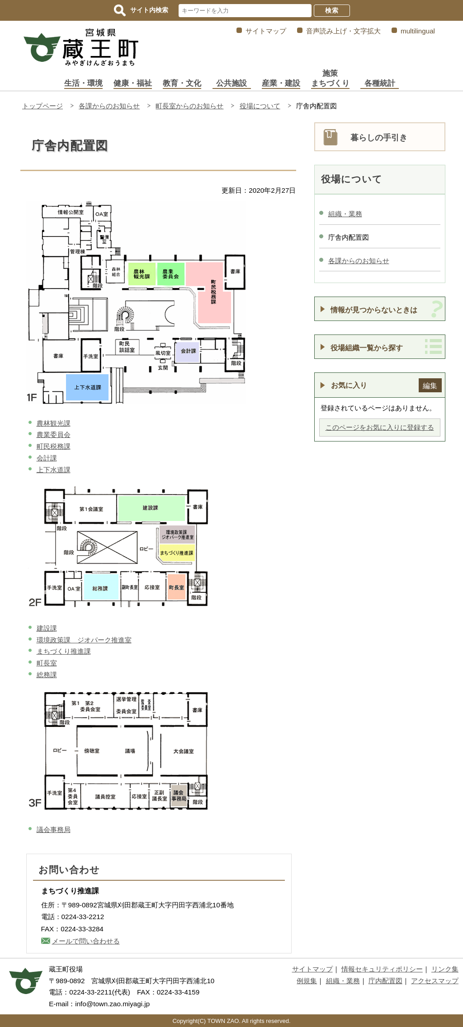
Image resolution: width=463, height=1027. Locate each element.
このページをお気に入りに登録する (380, 427)
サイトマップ (266, 31)
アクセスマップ (434, 981)
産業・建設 (281, 83)
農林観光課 (54, 423)
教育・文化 (182, 83)
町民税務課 (54, 446)
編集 (430, 385)
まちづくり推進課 (64, 651)
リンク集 (444, 969)
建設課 (47, 628)
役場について (260, 106)
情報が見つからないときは (374, 310)
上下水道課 (54, 470)
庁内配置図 (385, 981)
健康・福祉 (132, 83)
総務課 (47, 674)
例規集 (307, 981)
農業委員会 (54, 434)
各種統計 (379, 83)
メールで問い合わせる (86, 941)
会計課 (47, 458)
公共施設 (231, 83)
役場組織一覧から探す (367, 348)
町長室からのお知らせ (189, 106)
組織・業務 (345, 214)
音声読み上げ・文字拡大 (343, 31)
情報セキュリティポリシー (382, 969)
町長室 (47, 663)
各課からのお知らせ (109, 106)
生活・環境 (83, 83)
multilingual (418, 31)
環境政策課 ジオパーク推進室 (84, 640)
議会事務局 (54, 829)
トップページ (42, 106)
